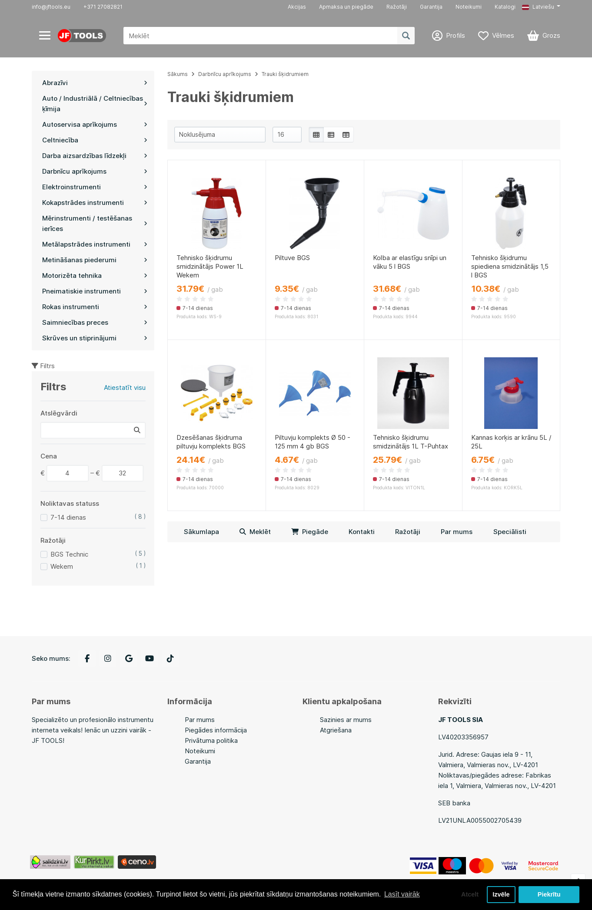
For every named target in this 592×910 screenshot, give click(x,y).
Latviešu (538, 6)
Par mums (456, 532)
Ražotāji (396, 6)
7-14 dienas (68, 517)
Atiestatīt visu (125, 387)
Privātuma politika (211, 740)
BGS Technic (69, 554)
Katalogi (505, 6)
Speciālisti (509, 532)
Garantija (431, 6)
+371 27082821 (103, 6)
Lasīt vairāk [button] (402, 894)
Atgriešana (336, 730)
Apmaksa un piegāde (346, 6)
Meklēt (255, 532)
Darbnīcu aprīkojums (224, 74)
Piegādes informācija (216, 730)
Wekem (61, 566)
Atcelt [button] (470, 894)
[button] (541, 6)
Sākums (177, 74)
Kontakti (362, 532)
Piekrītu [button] (549, 894)
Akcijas (297, 6)
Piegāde (309, 532)
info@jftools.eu (51, 6)
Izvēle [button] (500, 894)
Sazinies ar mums (346, 719)
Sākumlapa (201, 532)
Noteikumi (469, 6)
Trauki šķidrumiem (285, 74)
